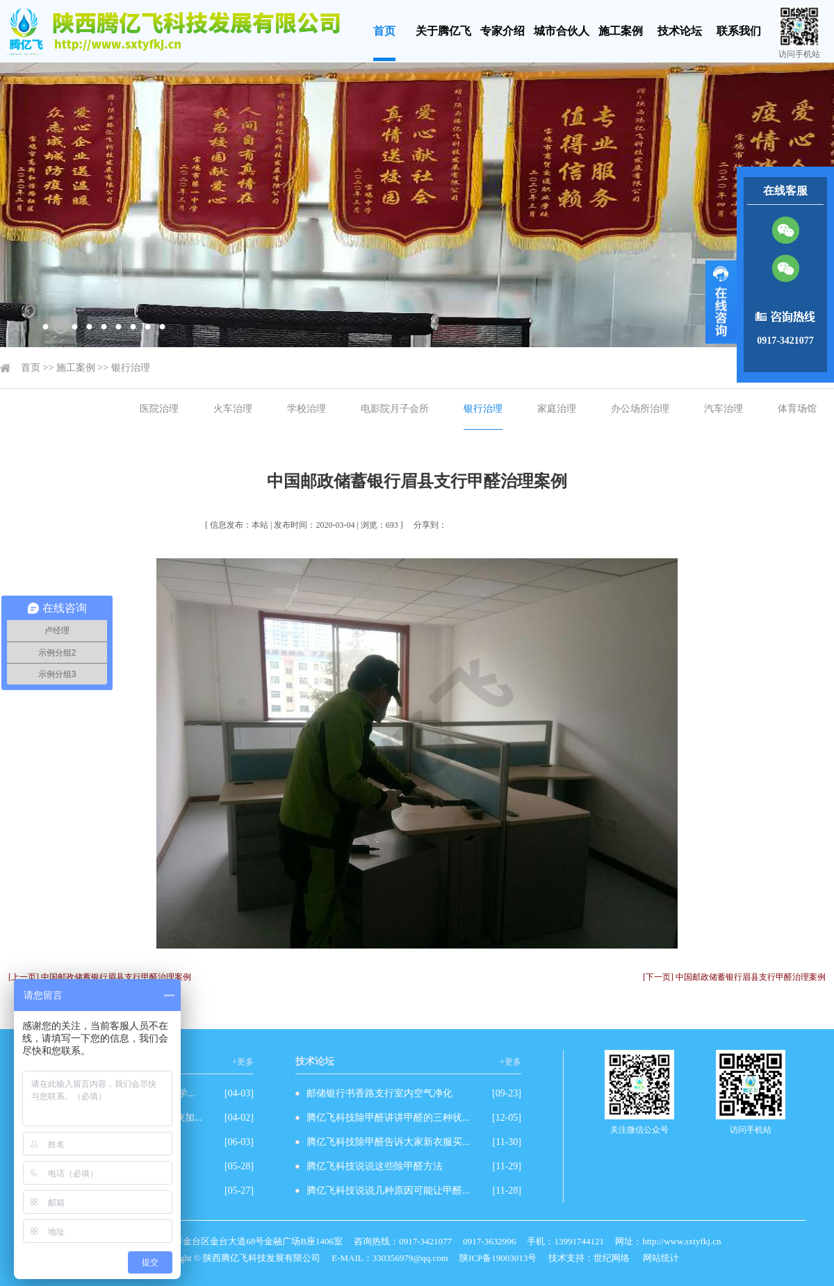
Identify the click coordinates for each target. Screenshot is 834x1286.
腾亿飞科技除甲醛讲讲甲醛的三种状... (388, 1117)
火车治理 (232, 408)
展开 (721, 302)
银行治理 (130, 367)
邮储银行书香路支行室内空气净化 (379, 1093)
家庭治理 (556, 408)
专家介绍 (502, 31)
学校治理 (306, 408)
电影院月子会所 (395, 408)
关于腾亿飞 (443, 31)
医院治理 (159, 408)
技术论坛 (679, 31)
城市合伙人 (561, 31)
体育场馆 (797, 408)
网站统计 (661, 1258)
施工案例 (620, 31)
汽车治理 (723, 408)
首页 (384, 31)
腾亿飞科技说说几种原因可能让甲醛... (388, 1190)
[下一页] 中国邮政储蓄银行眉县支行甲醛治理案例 (734, 977)
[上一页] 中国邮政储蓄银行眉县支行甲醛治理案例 (99, 977)
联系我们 (739, 31)
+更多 (243, 1062)
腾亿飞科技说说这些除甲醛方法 (374, 1166)
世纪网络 (612, 1258)
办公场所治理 (640, 408)
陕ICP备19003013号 (498, 1258)
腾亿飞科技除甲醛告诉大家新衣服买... (388, 1142)
